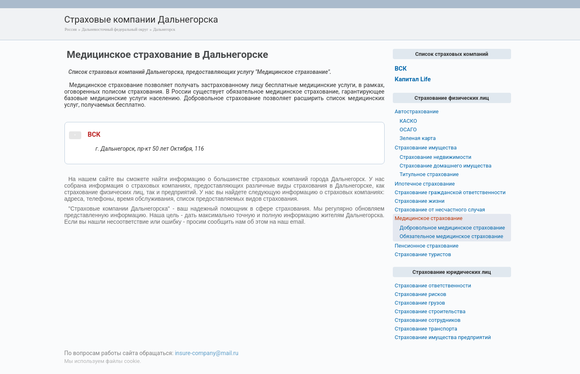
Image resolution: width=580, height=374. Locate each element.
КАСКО (408, 121)
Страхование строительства (430, 311)
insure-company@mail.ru (206, 353)
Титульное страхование (429, 174)
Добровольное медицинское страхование (452, 228)
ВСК (94, 134)
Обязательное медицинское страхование (451, 236)
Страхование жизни (420, 201)
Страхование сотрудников (428, 320)
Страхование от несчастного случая (440, 210)
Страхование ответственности (433, 285)
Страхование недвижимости (436, 157)
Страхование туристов (423, 254)
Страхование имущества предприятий (443, 337)
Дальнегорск (164, 29)
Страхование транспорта (426, 329)
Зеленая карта (418, 138)
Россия (71, 29)
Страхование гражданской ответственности (450, 192)
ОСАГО (408, 129)
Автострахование (417, 111)
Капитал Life (413, 79)
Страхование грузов (420, 303)
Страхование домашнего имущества (446, 166)
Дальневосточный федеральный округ (115, 29)
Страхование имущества (426, 148)
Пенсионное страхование (426, 246)
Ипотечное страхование (425, 184)
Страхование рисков (421, 294)
